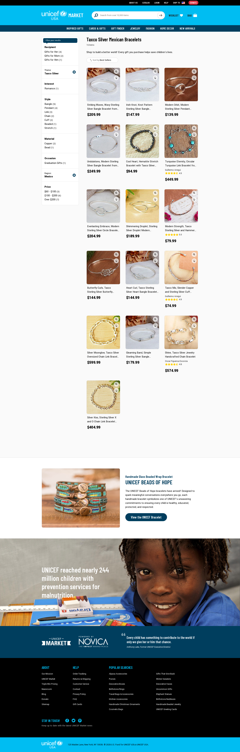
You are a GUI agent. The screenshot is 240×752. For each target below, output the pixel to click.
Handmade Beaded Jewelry (168, 704)
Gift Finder (117, 28)
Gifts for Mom (53, 56)
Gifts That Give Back (165, 673)
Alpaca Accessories (118, 673)
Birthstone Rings (116, 689)
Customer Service (81, 684)
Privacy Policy (79, 694)
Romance (51, 88)
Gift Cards (77, 704)
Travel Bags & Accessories (121, 694)
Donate (45, 699)
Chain (49, 116)
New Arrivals (187, 28)
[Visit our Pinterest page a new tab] (80, 720)
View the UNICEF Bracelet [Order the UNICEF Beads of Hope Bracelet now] (146, 517)
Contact (76, 689)
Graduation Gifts (55, 163)
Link (48, 112)
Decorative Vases (164, 684)
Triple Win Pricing (50, 684)
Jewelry (135, 28)
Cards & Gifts (97, 28)
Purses (112, 679)
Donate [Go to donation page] (193, 2)
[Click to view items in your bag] (192, 15)
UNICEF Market (48, 679)
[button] (116, 71)
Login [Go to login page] (156, 2)
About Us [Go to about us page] (133, 2)
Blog (44, 694)
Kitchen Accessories (118, 699)
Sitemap (45, 704)
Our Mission (47, 673)
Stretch (50, 128)
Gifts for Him (53, 60)
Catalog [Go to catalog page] (146, 2)
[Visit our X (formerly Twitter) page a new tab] (74, 720)
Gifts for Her (53, 52)
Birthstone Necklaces (166, 699)
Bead (49, 147)
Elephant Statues (164, 694)
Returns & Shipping (81, 679)
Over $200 (51, 199)
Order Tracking (79, 673)
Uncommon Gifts (164, 689)
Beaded (50, 124)
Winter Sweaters (163, 679)
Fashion (150, 28)
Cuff (48, 120)
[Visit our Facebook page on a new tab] (67, 720)
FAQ (75, 699)
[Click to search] (160, 15)
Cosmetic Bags (116, 709)
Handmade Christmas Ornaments (124, 704)
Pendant (51, 108)
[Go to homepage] (62, 15)
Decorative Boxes (117, 684)
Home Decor (167, 28)
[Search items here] (124, 15)
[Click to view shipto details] (179, 3)
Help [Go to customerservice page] (166, 2)
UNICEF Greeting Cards (166, 709)
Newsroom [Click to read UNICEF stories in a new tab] (47, 689)
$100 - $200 (52, 195)
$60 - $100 (52, 191)
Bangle (50, 104)
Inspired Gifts (74, 28)
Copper (50, 143)
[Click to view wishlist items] (176, 15)
